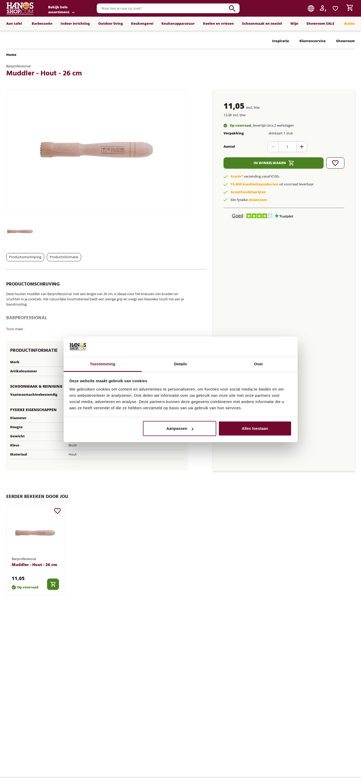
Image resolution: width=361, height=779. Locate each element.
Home (11, 54)
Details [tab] (180, 364)
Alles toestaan (255, 428)
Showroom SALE (320, 23)
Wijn (294, 23)
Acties (349, 23)
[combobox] (196, 8)
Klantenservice (312, 40)
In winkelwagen (274, 163)
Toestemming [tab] (102, 364)
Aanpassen (179, 428)
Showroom (345, 40)
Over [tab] (258, 364)
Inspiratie (280, 40)
